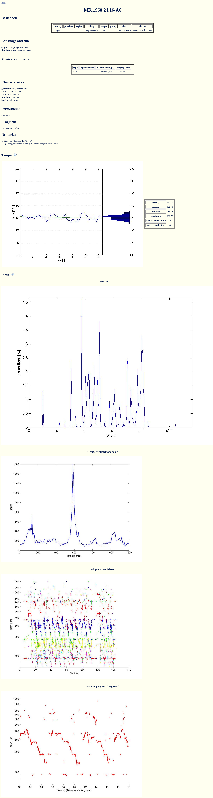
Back (3, 2)
